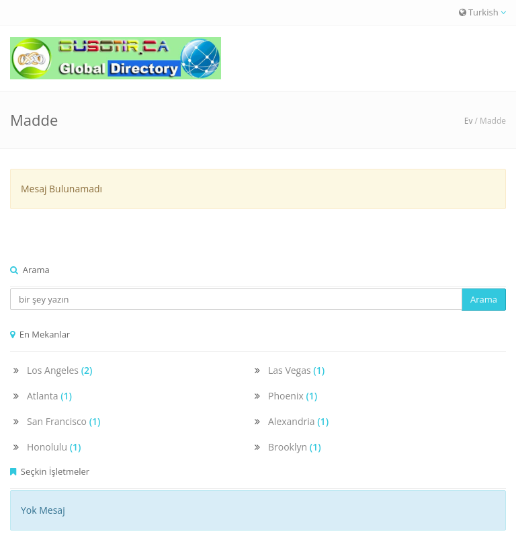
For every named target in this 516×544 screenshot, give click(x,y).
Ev (468, 120)
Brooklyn (294, 446)
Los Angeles (60, 370)
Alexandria (298, 421)
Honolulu (54, 446)
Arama (483, 299)
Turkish (482, 12)
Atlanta (49, 395)
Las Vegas (296, 370)
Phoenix (292, 395)
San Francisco (64, 421)
